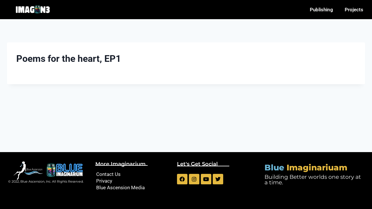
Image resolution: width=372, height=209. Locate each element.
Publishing (321, 9)
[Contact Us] (133, 174)
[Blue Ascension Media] (133, 187)
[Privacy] (133, 181)
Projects (354, 9)
